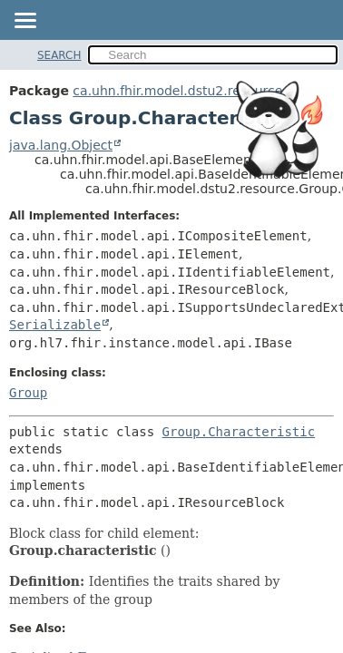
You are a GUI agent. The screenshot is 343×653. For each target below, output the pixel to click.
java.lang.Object (61, 145)
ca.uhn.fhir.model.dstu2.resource (177, 90)
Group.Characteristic (239, 431)
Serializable (55, 324)
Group (28, 392)
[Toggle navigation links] (24, 21)
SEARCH (59, 55)
